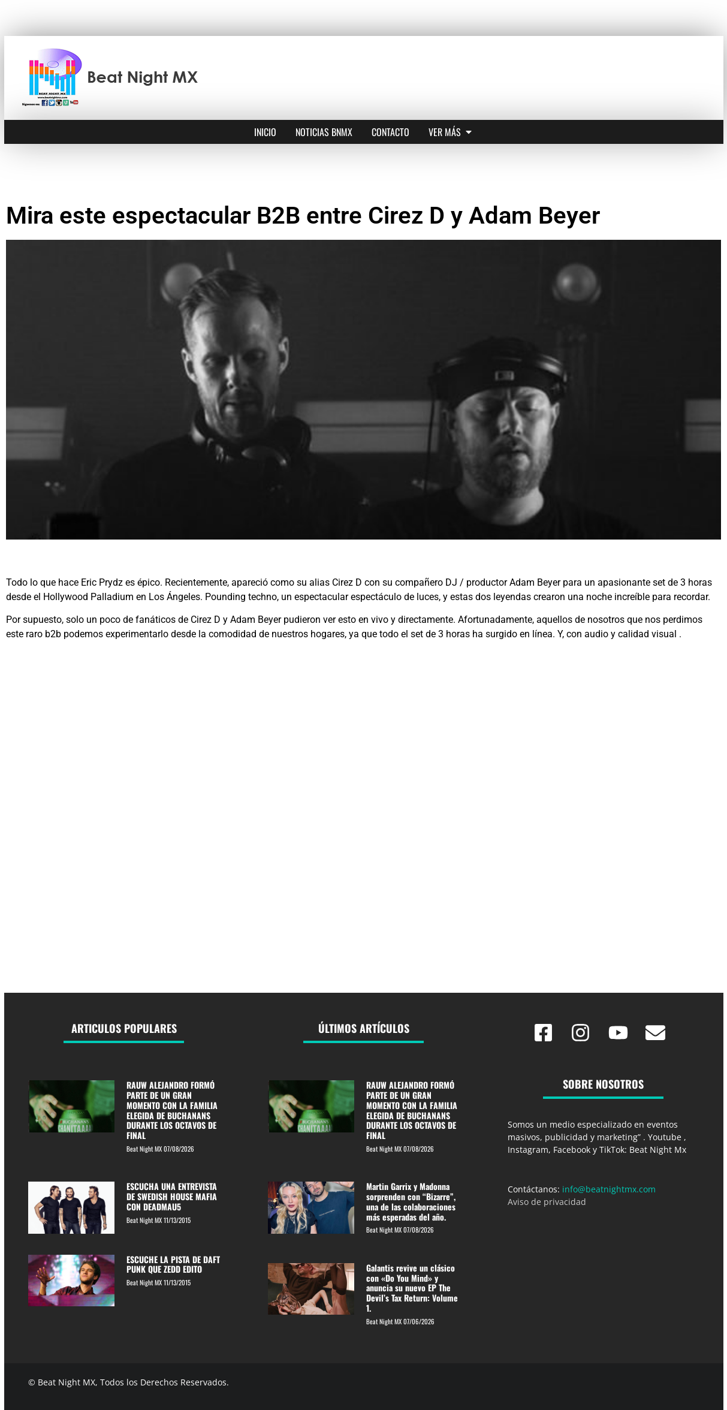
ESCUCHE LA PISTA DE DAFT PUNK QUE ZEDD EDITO (173, 1264)
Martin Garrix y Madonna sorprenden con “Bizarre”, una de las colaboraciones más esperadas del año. (410, 1201)
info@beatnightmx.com (609, 1189)
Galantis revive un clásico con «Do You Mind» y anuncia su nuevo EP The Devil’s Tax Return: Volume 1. (412, 1287)
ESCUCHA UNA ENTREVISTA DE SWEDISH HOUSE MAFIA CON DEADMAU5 (171, 1196)
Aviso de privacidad (547, 1201)
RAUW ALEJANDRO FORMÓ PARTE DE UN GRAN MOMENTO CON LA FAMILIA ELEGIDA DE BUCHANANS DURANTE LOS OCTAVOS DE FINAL (172, 1109)
